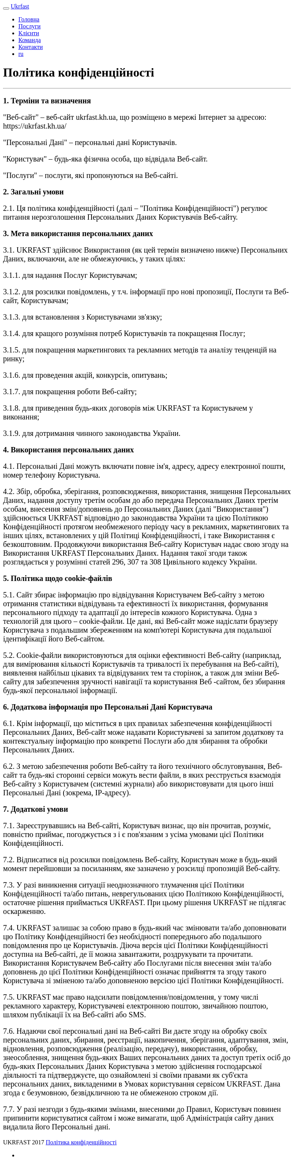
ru (20, 54)
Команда (29, 40)
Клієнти (28, 33)
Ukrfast (20, 6)
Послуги (29, 26)
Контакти (30, 47)
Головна (28, 19)
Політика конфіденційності (81, 1142)
